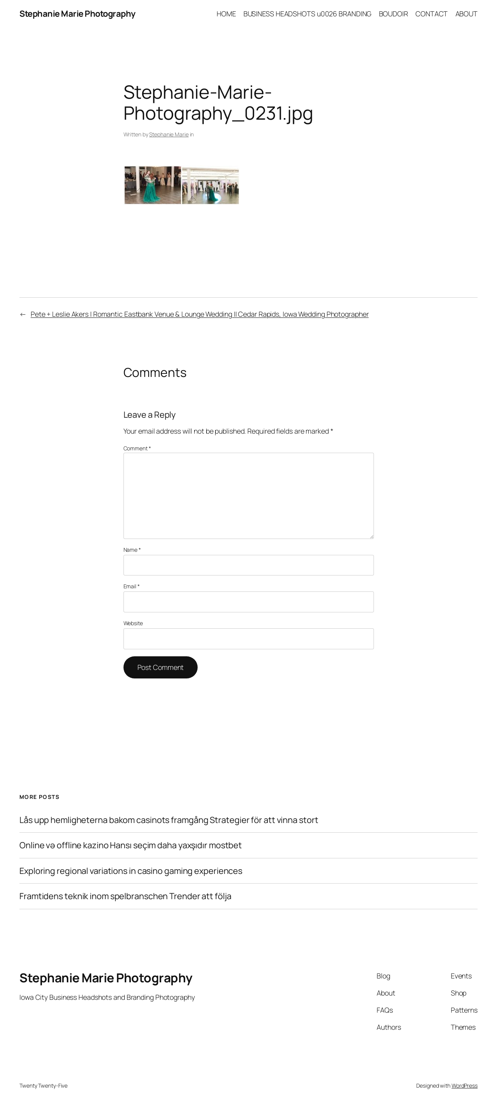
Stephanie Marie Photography (77, 13)
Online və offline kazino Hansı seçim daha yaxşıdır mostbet (130, 845)
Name (132, 549)
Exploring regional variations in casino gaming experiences (130, 870)
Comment (137, 448)
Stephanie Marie (169, 134)
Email (131, 586)
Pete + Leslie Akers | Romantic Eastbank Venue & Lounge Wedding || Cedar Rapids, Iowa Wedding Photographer (200, 314)
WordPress (465, 1085)
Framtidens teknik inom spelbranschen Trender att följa (125, 896)
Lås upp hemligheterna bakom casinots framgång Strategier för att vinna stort (168, 820)
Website (133, 623)
